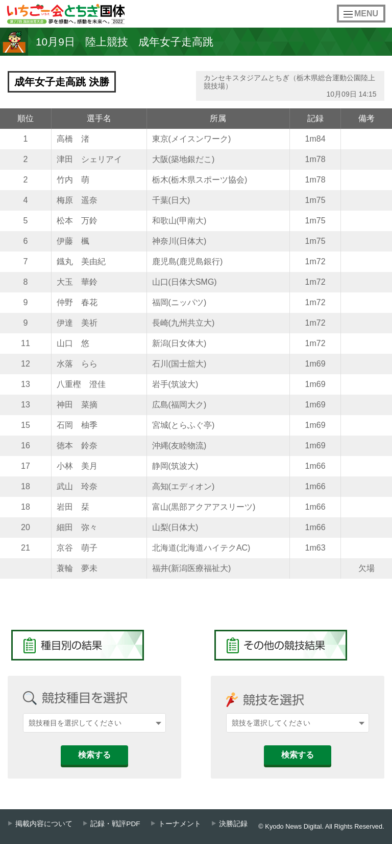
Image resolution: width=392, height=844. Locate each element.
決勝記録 (233, 824)
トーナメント (179, 824)
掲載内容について (43, 824)
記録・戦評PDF (115, 824)
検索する (94, 754)
